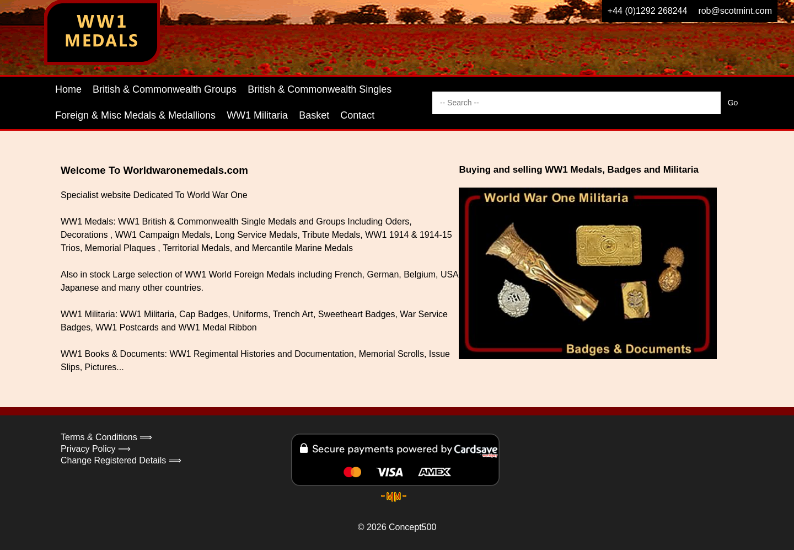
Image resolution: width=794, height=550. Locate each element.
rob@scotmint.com (735, 10)
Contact (357, 115)
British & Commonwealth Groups (165, 89)
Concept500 (412, 527)
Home (68, 89)
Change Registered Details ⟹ (121, 460)
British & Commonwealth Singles (319, 89)
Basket (314, 115)
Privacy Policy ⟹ (96, 448)
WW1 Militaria (257, 115)
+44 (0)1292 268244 (648, 10)
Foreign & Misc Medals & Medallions (135, 115)
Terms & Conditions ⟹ (106, 437)
